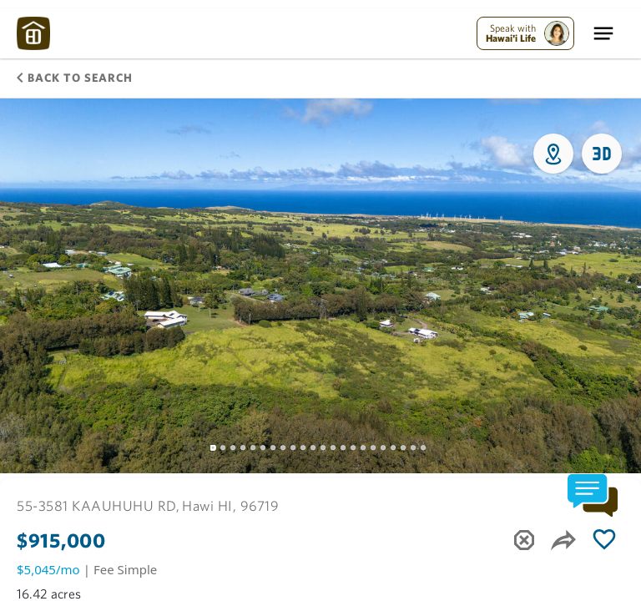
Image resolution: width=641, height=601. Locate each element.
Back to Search (75, 77)
